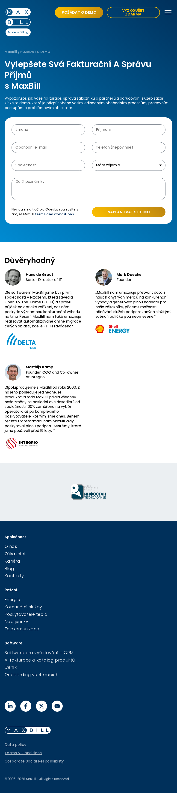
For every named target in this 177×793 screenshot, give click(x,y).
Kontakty (14, 576)
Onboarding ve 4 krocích (31, 674)
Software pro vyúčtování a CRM (39, 653)
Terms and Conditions (54, 214)
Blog (9, 568)
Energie (12, 599)
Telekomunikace (22, 629)
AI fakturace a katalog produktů (40, 660)
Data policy (15, 744)
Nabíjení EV (16, 621)
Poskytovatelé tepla (26, 614)
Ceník (11, 667)
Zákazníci (15, 554)
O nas (11, 546)
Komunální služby (23, 607)
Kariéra (12, 561)
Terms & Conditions (23, 753)
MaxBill (11, 51)
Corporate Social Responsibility (34, 761)
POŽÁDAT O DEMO (79, 12)
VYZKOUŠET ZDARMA (133, 12)
